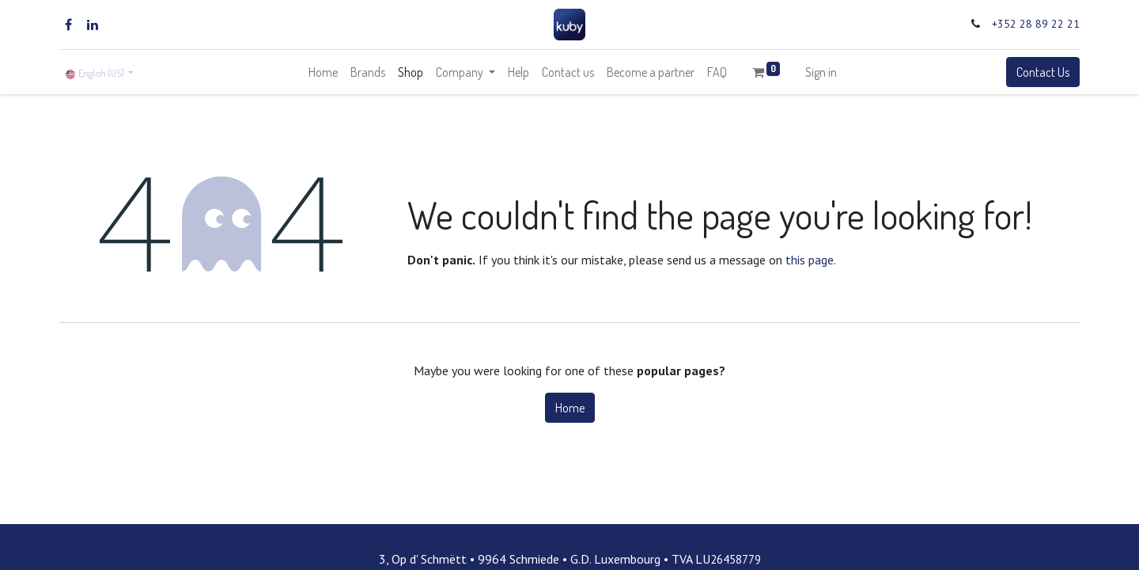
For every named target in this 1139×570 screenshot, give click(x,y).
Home (570, 408)
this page (809, 260)
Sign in (821, 72)
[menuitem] (323, 72)
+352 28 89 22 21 (1036, 24)
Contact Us (1042, 72)
